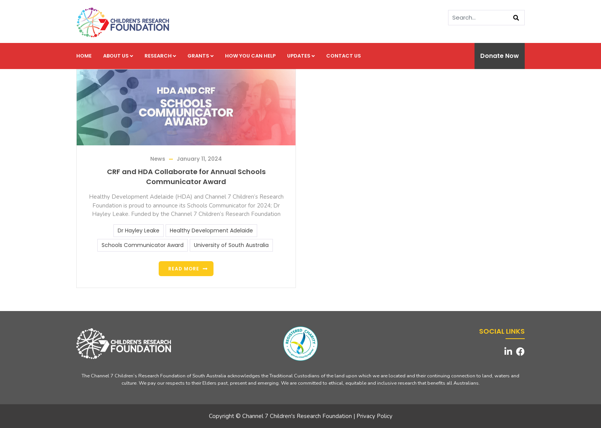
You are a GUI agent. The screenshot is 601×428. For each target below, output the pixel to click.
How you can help (250, 55)
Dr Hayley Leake (138, 230)
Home (84, 55)
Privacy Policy (374, 416)
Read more (183, 268)
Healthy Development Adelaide (211, 230)
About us (118, 55)
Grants (200, 55)
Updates (301, 55)
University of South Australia (231, 245)
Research (160, 55)
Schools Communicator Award (143, 245)
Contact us (343, 55)
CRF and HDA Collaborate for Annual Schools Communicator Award (186, 176)
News (157, 159)
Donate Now (499, 55)
